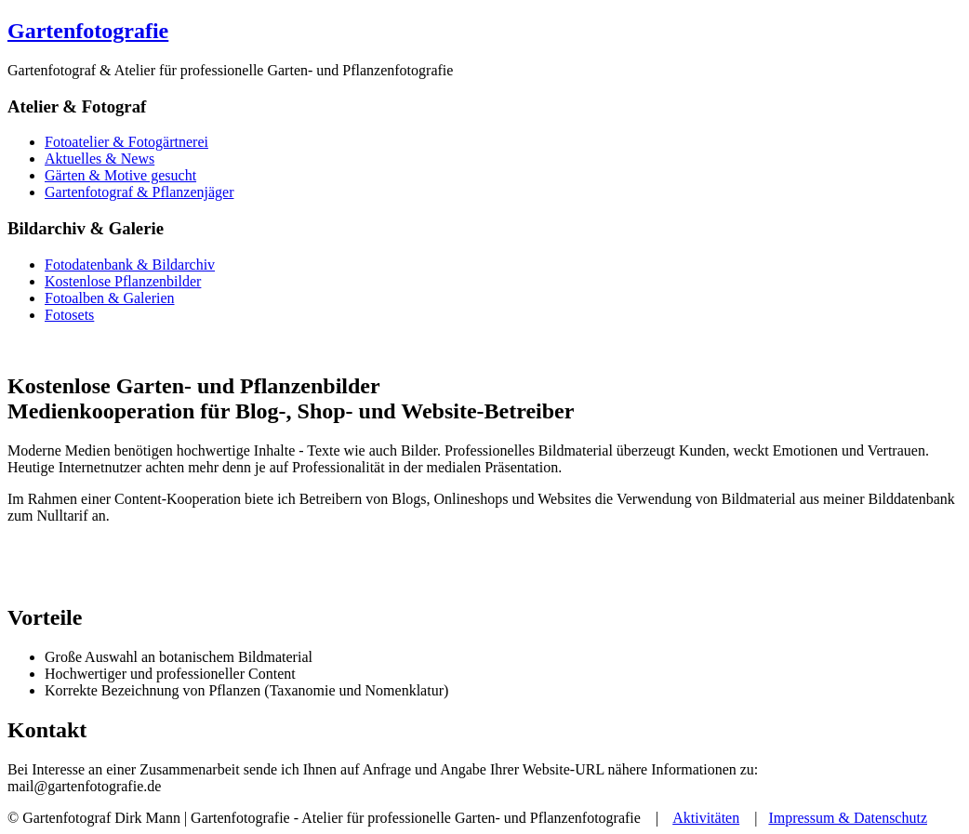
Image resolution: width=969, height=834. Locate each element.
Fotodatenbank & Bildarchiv (130, 264)
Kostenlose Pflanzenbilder (123, 281)
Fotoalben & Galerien (110, 298)
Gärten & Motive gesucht (120, 175)
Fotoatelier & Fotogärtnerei (126, 142)
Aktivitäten (705, 818)
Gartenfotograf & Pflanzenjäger (139, 192)
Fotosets (69, 315)
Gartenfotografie (87, 31)
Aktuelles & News (99, 158)
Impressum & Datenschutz (847, 818)
